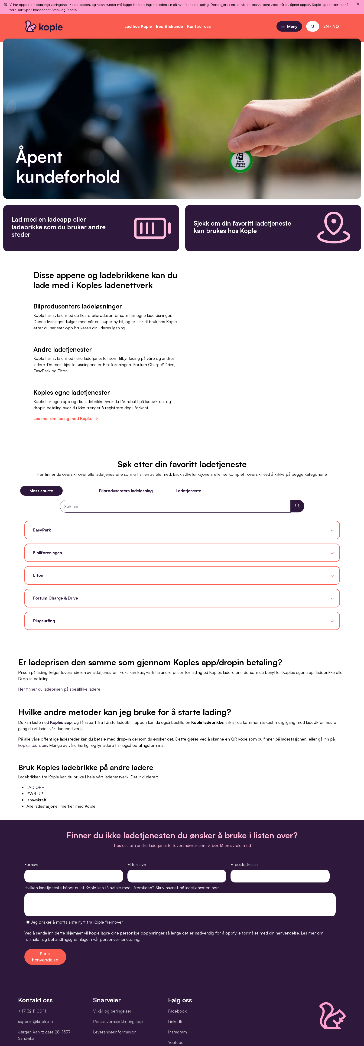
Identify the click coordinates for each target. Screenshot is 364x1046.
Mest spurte (41, 490)
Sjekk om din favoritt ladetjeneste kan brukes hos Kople (242, 226)
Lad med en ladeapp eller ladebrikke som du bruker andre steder (59, 226)
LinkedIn (175, 1021)
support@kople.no (35, 1021)
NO (335, 26)
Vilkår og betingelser (112, 1010)
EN (326, 26)
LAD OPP (35, 787)
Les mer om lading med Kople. (65, 416)
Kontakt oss (199, 26)
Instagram (177, 1031)
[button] (182, 530)
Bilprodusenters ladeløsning (126, 490)
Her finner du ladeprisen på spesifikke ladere (59, 689)
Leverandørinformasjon (114, 1031)
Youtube (175, 1042)
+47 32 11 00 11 (32, 1010)
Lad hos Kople (138, 26)
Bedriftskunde (169, 26)
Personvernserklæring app (118, 1021)
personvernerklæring (119, 939)
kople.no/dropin (32, 745)
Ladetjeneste (188, 490)
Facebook (177, 1010)
